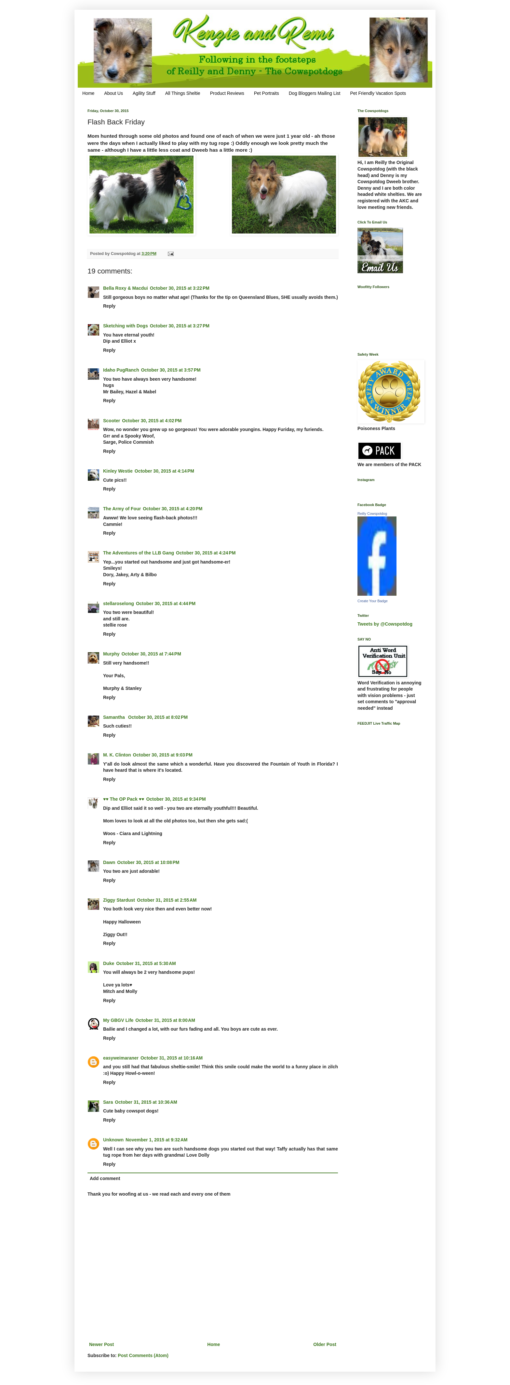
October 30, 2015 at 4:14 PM (164, 471)
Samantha (114, 717)
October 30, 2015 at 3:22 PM (179, 288)
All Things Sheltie (182, 93)
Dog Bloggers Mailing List (315, 93)
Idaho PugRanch (121, 370)
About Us (113, 93)
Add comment (105, 1178)
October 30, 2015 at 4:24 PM (205, 552)
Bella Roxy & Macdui (125, 288)
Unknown (113, 1139)
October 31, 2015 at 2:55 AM (167, 900)
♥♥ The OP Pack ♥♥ (123, 799)
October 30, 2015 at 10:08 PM (148, 862)
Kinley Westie (118, 471)
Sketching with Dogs (125, 325)
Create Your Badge (372, 601)
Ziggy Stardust (119, 900)
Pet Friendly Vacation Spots (378, 93)
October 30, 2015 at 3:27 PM (179, 325)
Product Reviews (227, 93)
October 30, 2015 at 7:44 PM (151, 653)
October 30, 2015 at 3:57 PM (170, 370)
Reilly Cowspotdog (372, 513)
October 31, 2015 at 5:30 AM (146, 963)
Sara (108, 1102)
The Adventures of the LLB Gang (138, 552)
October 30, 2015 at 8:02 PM (158, 717)
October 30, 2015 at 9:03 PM (163, 754)
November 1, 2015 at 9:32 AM (157, 1139)
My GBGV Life (118, 1020)
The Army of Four (122, 508)
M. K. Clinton (117, 754)
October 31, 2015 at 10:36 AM (146, 1102)
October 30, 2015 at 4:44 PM (165, 603)
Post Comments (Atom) (143, 1355)
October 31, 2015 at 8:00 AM (165, 1020)
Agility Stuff (144, 93)
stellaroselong (118, 603)
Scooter (111, 420)
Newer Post (101, 1344)
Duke (108, 963)
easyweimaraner (121, 1058)
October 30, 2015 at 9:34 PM (176, 799)
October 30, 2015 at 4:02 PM (151, 420)
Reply (109, 306)
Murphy (111, 653)
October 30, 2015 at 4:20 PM (172, 508)
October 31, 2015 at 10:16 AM (172, 1058)
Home (88, 93)
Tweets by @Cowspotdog (384, 624)
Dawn (109, 862)
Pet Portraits (266, 93)
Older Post (324, 1344)
